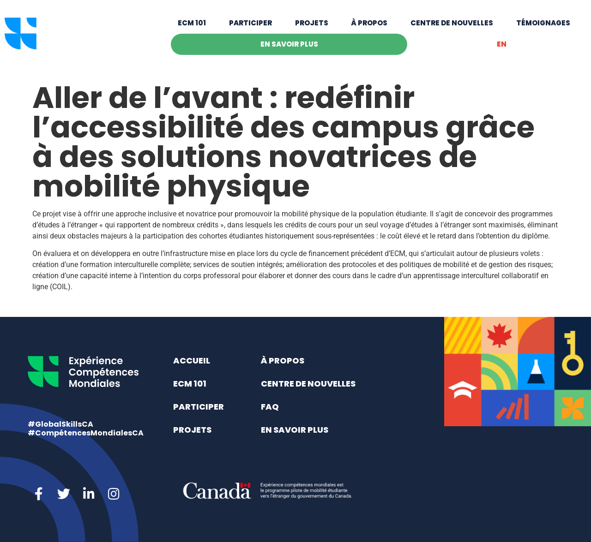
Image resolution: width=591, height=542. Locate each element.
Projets (311, 29)
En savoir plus (289, 50)
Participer (250, 29)
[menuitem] (501, 50)
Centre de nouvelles (451, 29)
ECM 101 (192, 29)
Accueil (191, 360)
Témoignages (543, 29)
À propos (369, 29)
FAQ (270, 406)
